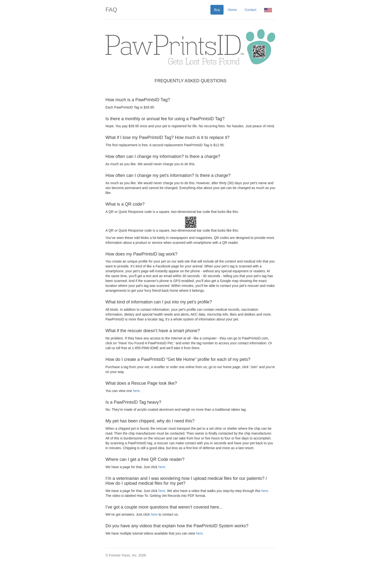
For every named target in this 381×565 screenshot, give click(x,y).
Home (232, 10)
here (136, 391)
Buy (217, 10)
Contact (250, 10)
